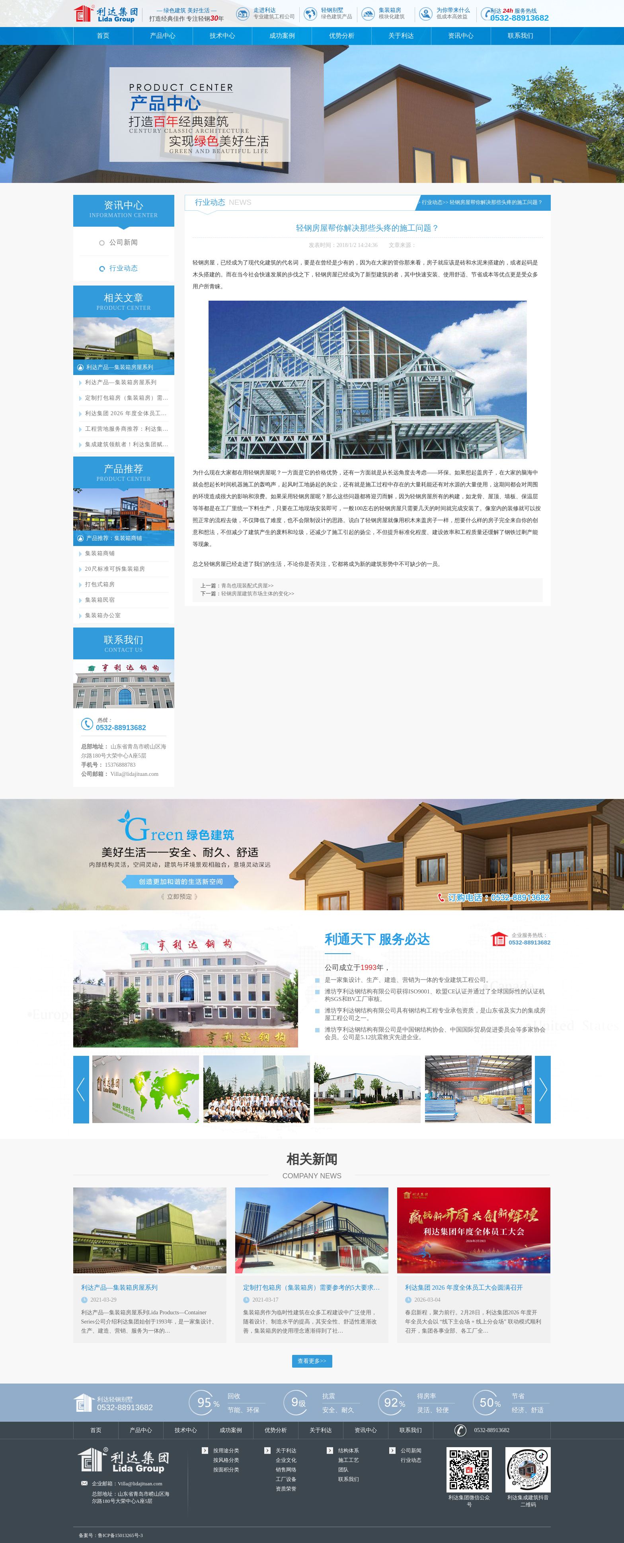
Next (543, 1089)
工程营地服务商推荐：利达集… (127, 429)
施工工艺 (348, 1460)
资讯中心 (461, 35)
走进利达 (274, 13)
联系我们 (520, 35)
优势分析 (342, 35)
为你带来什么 (453, 13)
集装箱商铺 (100, 553)
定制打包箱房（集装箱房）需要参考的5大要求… (311, 1287)
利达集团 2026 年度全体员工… (126, 413)
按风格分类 (226, 1460)
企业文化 (286, 1460)
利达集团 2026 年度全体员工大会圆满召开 (464, 1287)
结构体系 (348, 1451)
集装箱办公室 (103, 615)
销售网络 (286, 1470)
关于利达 (401, 35)
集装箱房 (392, 13)
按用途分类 (226, 1451)
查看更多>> (312, 1361)
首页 (103, 35)
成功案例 (282, 35)
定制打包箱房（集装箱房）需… (127, 398)
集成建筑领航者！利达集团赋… (127, 444)
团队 (343, 1470)
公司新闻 (123, 242)
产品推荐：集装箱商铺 (114, 538)
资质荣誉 (286, 1489)
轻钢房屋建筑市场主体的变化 (255, 594)
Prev (81, 1089)
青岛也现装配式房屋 (244, 586)
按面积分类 (226, 1470)
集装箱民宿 (100, 600)
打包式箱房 (100, 584)
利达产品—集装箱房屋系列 (119, 367)
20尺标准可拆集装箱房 (115, 569)
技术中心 (222, 35)
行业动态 (123, 268)
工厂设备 (286, 1479)
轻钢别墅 (336, 13)
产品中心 (163, 35)
